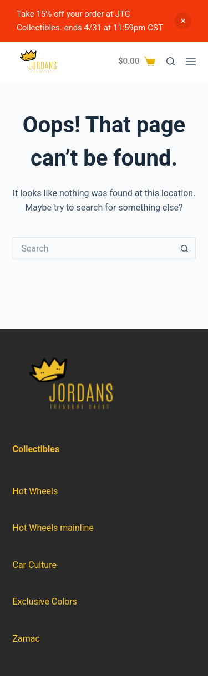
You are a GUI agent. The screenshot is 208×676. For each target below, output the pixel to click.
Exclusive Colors (45, 601)
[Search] (170, 61)
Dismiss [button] (183, 21)
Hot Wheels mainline (53, 528)
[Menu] (191, 61)
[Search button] (185, 248)
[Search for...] (93, 248)
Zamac (26, 638)
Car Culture (35, 565)
